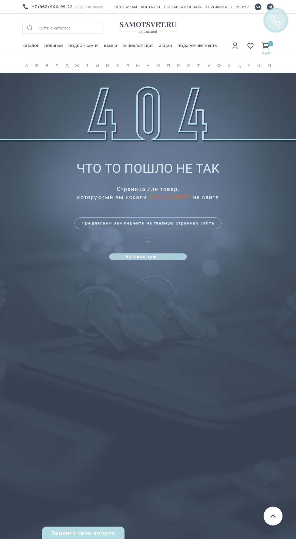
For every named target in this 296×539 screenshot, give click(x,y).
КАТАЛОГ (30, 46)
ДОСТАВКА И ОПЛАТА (183, 7)
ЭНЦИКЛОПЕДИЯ (138, 46)
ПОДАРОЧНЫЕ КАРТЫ (197, 46)
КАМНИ (110, 46)
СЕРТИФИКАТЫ (219, 7)
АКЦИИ (165, 46)
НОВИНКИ (53, 46)
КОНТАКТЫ (150, 7)
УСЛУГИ (242, 7)
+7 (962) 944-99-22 (52, 6)
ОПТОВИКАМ (125, 7)
